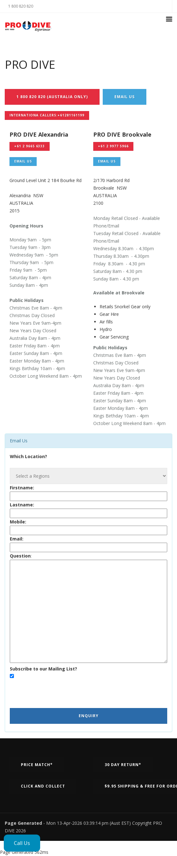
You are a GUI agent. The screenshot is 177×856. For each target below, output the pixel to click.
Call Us (22, 843)
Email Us (124, 96)
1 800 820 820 (20, 6)
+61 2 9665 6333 (29, 146)
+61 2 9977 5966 (113, 146)
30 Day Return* (123, 764)
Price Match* (37, 764)
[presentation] (58, 692)
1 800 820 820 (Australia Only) (52, 96)
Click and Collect (43, 786)
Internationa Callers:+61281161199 (46, 115)
